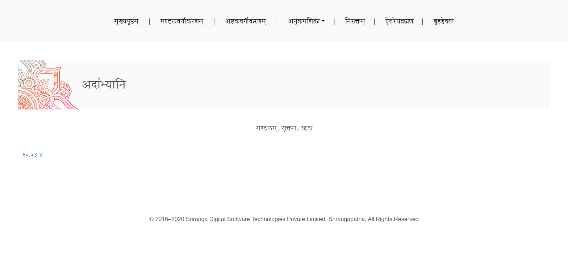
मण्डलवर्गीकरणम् (181, 21)
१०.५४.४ (32, 155)
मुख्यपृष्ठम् (126, 21)
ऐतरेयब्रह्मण (399, 21)
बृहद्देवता (444, 21)
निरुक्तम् (355, 21)
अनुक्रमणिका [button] (304, 21)
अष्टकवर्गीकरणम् (245, 21)
